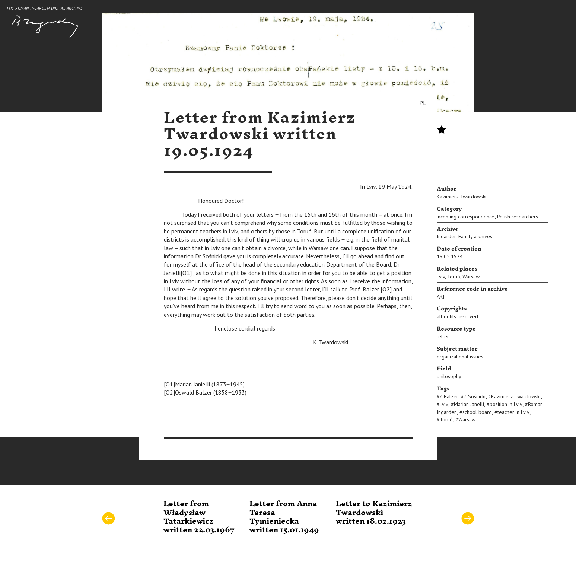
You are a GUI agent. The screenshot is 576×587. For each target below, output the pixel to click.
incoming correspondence (465, 216)
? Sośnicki (475, 396)
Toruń (453, 276)
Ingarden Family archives (464, 236)
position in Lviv (506, 404)
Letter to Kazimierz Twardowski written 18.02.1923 (374, 512)
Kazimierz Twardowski (461, 196)
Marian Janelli (469, 404)
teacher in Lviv (513, 412)
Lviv (441, 276)
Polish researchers (517, 216)
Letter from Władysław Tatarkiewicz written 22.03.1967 (199, 517)
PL (422, 103)
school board (477, 412)
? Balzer (449, 396)
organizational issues (460, 356)
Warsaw (471, 276)
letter (443, 336)
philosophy (449, 376)
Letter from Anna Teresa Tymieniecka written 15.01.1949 (284, 517)
